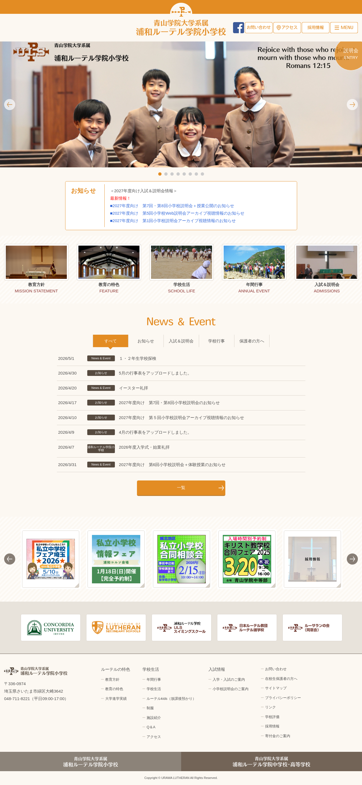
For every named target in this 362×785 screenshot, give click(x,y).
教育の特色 (114, 689)
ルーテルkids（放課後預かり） (171, 698)
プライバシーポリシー (283, 698)
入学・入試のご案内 (229, 679)
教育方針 (112, 679)
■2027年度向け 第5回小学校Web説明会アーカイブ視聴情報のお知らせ (178, 213)
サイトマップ (276, 688)
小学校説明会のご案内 (231, 689)
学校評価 (272, 717)
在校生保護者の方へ (281, 679)
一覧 (181, 487)
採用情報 (315, 27)
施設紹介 (154, 718)
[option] (36, 269)
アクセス (287, 27)
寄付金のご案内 (277, 736)
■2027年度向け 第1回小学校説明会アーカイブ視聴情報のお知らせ (173, 220)
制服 (150, 708)
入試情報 (216, 669)
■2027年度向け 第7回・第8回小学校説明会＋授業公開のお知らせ (172, 205)
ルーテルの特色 (115, 669)
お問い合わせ (259, 27)
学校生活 (150, 669)
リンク (270, 707)
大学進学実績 (116, 698)
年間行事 (154, 679)
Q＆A (151, 727)
